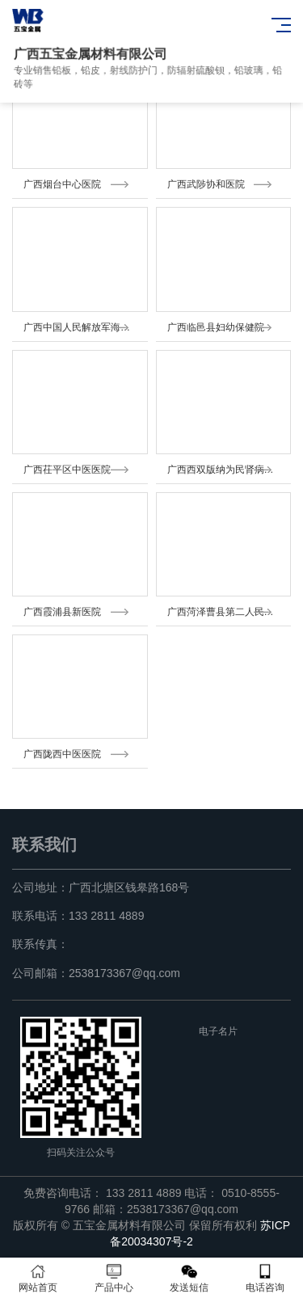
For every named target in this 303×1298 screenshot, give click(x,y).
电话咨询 (265, 1278)
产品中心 (114, 1278)
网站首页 (38, 1278)
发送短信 (190, 1278)
